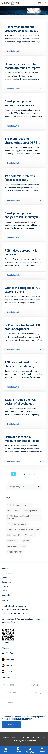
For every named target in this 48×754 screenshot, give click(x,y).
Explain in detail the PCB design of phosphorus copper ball (20, 402)
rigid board (26, 541)
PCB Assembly (7, 573)
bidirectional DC (13, 535)
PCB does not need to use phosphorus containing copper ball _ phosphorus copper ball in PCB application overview (21, 364)
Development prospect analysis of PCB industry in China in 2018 (22, 215)
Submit (11, 724)
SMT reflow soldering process (19, 505)
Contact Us (6, 595)
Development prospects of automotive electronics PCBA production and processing (21, 103)
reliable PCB (12, 541)
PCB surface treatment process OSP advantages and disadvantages (20, 29)
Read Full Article (24, 51)
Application (6, 578)
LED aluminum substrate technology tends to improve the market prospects (23, 66)
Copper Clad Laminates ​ (17, 524)
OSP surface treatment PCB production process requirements (22, 327)
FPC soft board (13, 511)
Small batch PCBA (14, 552)
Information (6, 586)
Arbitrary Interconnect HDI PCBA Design (23, 530)
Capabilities (6, 582)
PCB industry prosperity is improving (21, 252)
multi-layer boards (31, 511)
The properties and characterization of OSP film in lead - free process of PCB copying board (23, 141)
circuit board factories (16, 546)
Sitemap (35, 741)
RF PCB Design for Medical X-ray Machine (20, 517)
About (4, 591)
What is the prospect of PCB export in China (22, 289)
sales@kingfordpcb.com (17, 606)
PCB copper (29, 535)
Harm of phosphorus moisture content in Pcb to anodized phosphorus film (22, 439)
